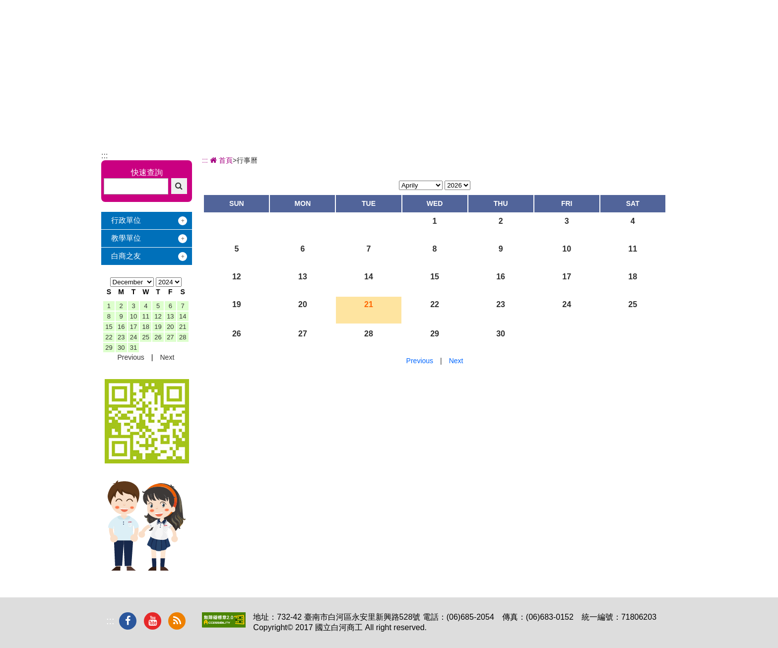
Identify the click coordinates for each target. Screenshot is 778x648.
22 (108, 337)
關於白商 (318, 33)
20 (170, 326)
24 (133, 337)
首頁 (220, 160)
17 (133, 326)
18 (145, 326)
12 (157, 316)
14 (182, 316)
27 (170, 337)
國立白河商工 (171, 25)
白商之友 (126, 256)
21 (182, 326)
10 (133, 316)
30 (121, 347)
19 (157, 326)
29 (108, 347)
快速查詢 (147, 172)
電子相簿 (594, 33)
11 (145, 316)
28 (182, 337)
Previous (130, 357)
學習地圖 (484, 33)
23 (121, 337)
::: (104, 155)
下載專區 (649, 33)
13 (170, 316)
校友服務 (539, 33)
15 (108, 326)
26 (157, 337)
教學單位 (126, 238)
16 (121, 326)
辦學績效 (373, 33)
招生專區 (429, 33)
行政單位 (126, 220)
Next (167, 357)
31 (133, 347)
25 (145, 337)
